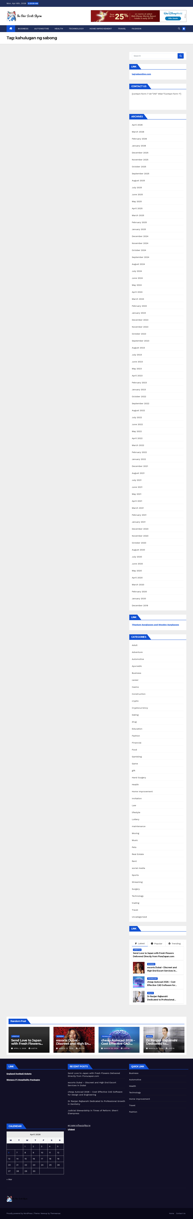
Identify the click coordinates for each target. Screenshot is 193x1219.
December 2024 (140, 236)
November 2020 (140, 536)
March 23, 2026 (111, 1048)
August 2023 (138, 347)
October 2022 (139, 396)
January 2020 (139, 598)
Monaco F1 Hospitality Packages (23, 1079)
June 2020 (137, 563)
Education (137, 729)
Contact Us (180, 1213)
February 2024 (139, 306)
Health (59, 28)
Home (171, 1213)
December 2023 (140, 320)
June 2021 (137, 487)
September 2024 (140, 257)
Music (135, 840)
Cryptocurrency (140, 708)
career (135, 680)
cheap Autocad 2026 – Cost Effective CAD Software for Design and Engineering (161, 985)
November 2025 (140, 159)
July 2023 (137, 354)
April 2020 (137, 577)
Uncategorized (139, 917)
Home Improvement (101, 28)
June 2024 (137, 278)
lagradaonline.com (141, 74)
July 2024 (137, 271)
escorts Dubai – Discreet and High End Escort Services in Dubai (162, 970)
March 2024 (138, 299)
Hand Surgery (139, 777)
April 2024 (137, 292)
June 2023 (137, 361)
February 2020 (139, 591)
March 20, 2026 (156, 1048)
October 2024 (139, 250)
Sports (135, 875)
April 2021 (137, 501)
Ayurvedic (137, 666)
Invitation (137, 798)
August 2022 (138, 410)
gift (133, 770)
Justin (33, 1048)
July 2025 (137, 187)
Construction (139, 694)
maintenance (139, 826)
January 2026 (139, 145)
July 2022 (137, 417)
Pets (134, 847)
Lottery (135, 819)
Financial (136, 742)
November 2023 (140, 327)
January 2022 (139, 459)
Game (135, 763)
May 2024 (137, 285)
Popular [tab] (156, 943)
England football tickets (19, 1073)
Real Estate (138, 854)
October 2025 (139, 166)
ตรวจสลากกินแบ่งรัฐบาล (79, 1125)
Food (134, 749)
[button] (179, 28)
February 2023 (139, 382)
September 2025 (140, 173)
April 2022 (137, 438)
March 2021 (138, 508)
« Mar (9, 1179)
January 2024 (139, 313)
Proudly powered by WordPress (20, 1213)
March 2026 (138, 132)
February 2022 (139, 452)
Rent (134, 861)
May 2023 (137, 368)
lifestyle (136, 812)
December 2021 (140, 466)
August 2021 (138, 473)
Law (134, 805)
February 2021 (139, 515)
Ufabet (71, 1129)
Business (23, 28)
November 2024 (140, 243)
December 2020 (140, 529)
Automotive (41, 28)
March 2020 (138, 584)
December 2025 (140, 152)
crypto (135, 701)
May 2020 (137, 570)
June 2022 (137, 424)
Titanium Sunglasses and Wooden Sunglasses (155, 624)
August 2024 (138, 264)
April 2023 (137, 375)
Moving (135, 833)
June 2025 (137, 194)
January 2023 (139, 389)
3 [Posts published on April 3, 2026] (41, 1146)
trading (135, 903)
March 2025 (138, 215)
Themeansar (55, 1213)
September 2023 (140, 341)
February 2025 (139, 222)
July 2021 (136, 480)
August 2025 (138, 180)
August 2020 (138, 550)
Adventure (137, 652)
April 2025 (137, 208)
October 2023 (139, 334)
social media (138, 868)
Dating (135, 715)
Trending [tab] (175, 943)
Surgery (136, 889)
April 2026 (137, 125)
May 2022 (137, 431)
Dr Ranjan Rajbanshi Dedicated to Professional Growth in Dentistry (160, 999)
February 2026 (139, 138)
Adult (135, 645)
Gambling (137, 756)
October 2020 (139, 543)
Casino (135, 687)
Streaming (137, 882)
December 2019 (140, 605)
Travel (122, 28)
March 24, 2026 (66, 1048)
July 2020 (137, 556)
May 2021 (136, 494)
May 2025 (137, 201)
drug (134, 722)
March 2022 (138, 445)
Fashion (136, 28)
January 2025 (139, 229)
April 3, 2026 (20, 1048)
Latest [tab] (140, 943)
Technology (76, 28)
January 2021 (139, 522)
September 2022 (140, 403)
